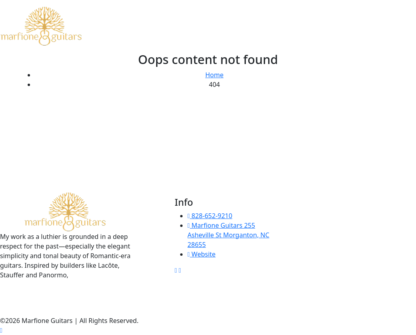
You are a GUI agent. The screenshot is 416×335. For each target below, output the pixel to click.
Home (214, 74)
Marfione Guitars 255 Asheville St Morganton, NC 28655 (228, 235)
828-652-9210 (209, 215)
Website (201, 254)
